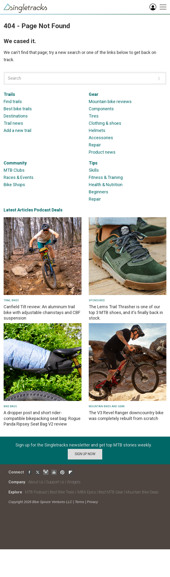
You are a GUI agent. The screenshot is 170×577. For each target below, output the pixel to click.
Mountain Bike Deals (142, 492)
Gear (93, 94)
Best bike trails (18, 108)
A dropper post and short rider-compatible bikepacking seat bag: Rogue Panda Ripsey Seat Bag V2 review (42, 418)
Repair (95, 144)
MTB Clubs (14, 170)
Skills (94, 170)
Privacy (92, 502)
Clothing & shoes (105, 123)
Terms (79, 502)
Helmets (97, 130)
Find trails (13, 101)
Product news (102, 152)
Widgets (74, 482)
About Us (35, 482)
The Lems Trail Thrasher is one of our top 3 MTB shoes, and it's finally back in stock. (126, 312)
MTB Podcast (36, 492)
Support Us (55, 482)
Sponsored (97, 300)
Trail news (13, 123)
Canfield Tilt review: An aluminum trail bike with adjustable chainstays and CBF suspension (42, 312)
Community (15, 162)
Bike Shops (14, 184)
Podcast (42, 209)
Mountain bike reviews (110, 101)
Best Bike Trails (62, 492)
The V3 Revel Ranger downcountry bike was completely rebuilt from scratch (126, 415)
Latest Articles (18, 209)
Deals (57, 209)
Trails (9, 94)
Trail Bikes (11, 300)
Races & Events (19, 177)
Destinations (16, 115)
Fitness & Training (106, 177)
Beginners (98, 191)
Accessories (101, 137)
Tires (94, 115)
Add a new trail (17, 130)
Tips (93, 162)
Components (101, 108)
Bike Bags (10, 406)
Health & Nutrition (105, 184)
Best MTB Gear (111, 492)
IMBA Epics (86, 492)
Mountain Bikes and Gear (107, 406)
